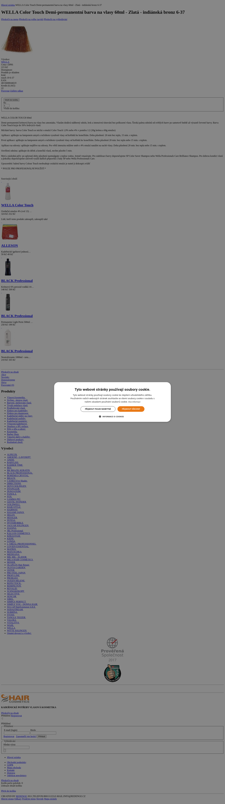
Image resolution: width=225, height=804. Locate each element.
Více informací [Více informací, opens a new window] (134, 401)
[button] (112, 416)
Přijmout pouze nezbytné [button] (98, 409)
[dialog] (112, 402)
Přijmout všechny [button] (131, 409)
